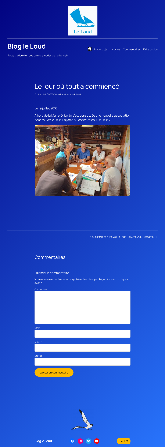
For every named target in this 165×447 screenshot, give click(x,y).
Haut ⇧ (123, 441)
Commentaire (42, 289)
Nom (37, 327)
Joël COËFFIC (49, 94)
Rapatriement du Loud (70, 94)
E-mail (38, 341)
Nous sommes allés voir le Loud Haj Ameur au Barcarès (122, 236)
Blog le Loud (26, 45)
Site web (38, 355)
